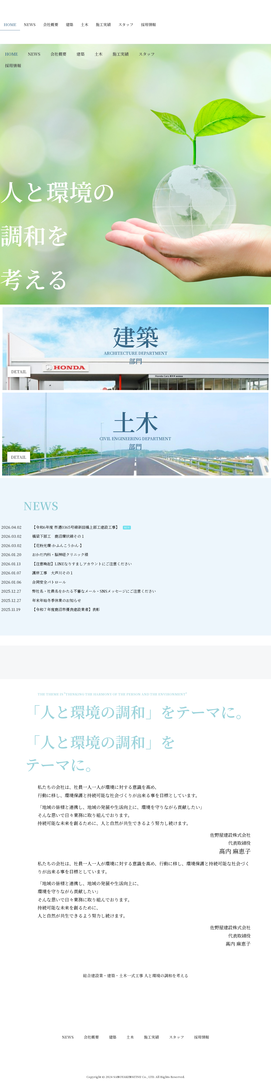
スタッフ (125, 24)
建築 (69, 24)
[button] (19, 371)
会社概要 (50, 24)
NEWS (30, 24)
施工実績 (103, 24)
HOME (10, 24)
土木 (84, 24)
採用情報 (148, 24)
